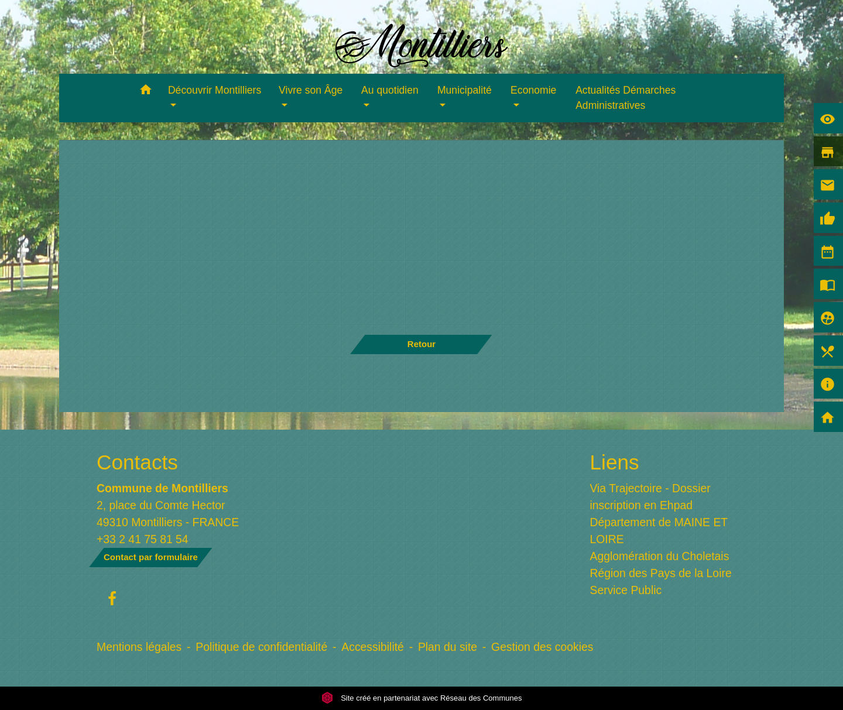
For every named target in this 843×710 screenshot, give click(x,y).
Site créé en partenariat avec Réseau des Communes (421, 698)
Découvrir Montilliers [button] (214, 90)
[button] (145, 91)
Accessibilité (372, 646)
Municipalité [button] (464, 90)
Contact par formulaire (151, 557)
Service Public (626, 590)
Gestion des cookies (542, 646)
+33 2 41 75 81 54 (143, 539)
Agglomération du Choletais (659, 556)
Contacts (137, 462)
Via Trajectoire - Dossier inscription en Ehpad (650, 497)
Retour (421, 344)
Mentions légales (139, 646)
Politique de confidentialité (261, 646)
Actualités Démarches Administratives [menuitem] (625, 97)
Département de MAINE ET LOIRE (659, 531)
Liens (614, 462)
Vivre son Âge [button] (310, 90)
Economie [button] (533, 90)
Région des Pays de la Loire (661, 573)
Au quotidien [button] (390, 90)
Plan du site (447, 646)
